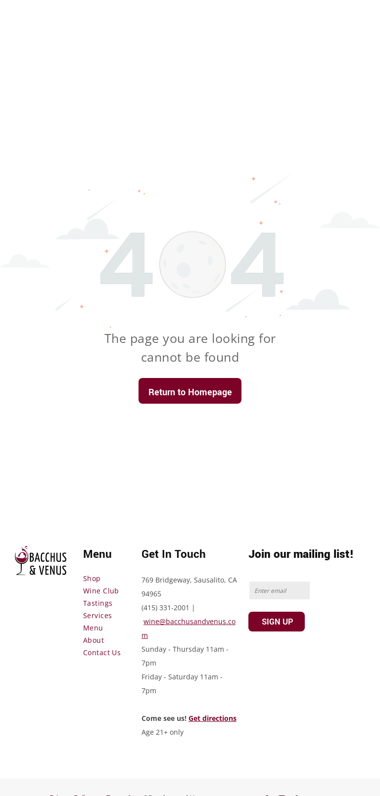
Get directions (213, 718)
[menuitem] (118, 578)
